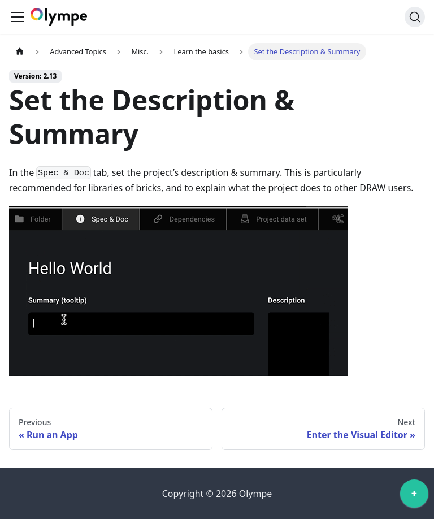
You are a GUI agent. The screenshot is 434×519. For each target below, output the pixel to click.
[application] (414, 496)
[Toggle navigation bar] (17, 16)
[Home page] (20, 51)
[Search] (415, 17)
